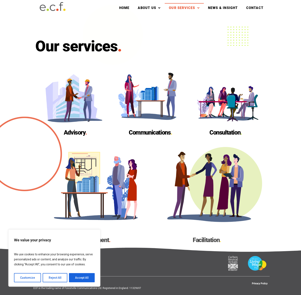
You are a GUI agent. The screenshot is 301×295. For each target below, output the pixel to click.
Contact (254, 8)
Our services (184, 8)
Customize (27, 277)
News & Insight (223, 8)
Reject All (55, 277)
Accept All (82, 277)
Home (124, 8)
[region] (54, 258)
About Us (149, 8)
